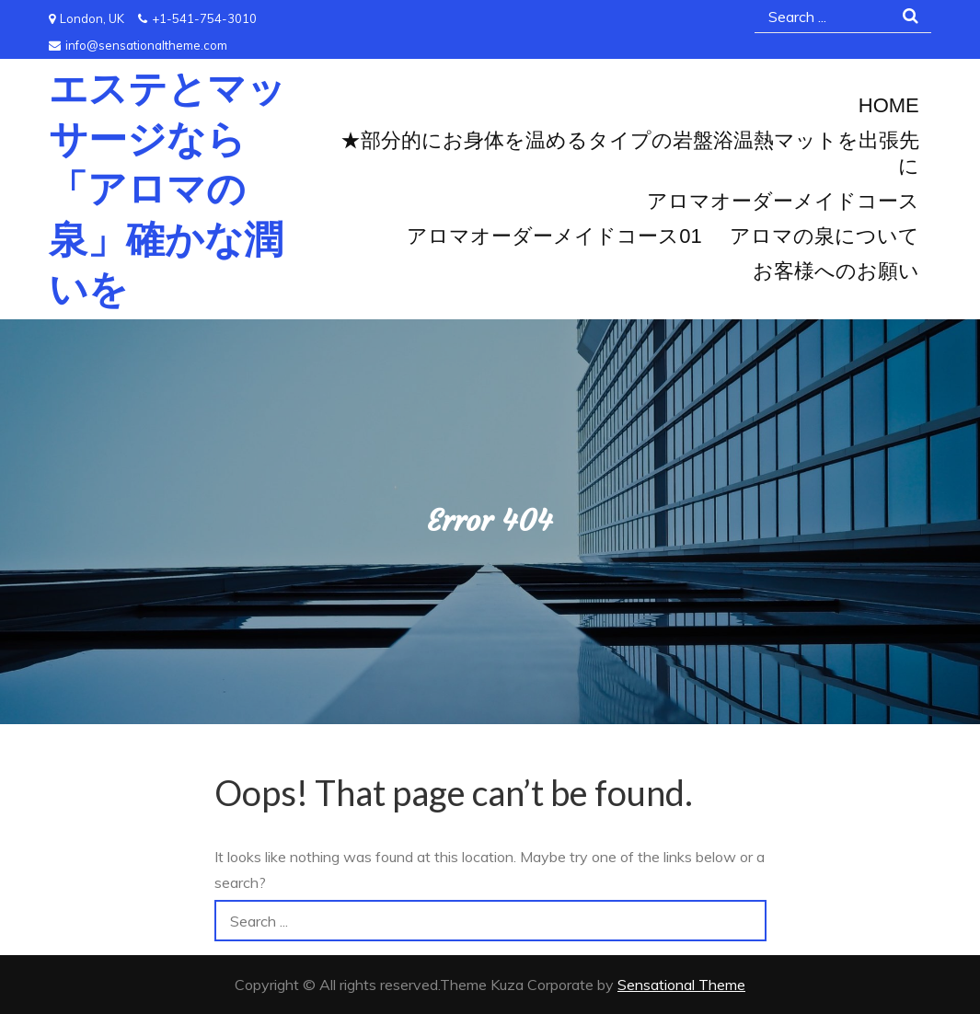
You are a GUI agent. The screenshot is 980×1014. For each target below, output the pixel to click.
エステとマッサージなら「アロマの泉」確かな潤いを (167, 188)
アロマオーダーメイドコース (783, 201)
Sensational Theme (681, 984)
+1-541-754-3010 (197, 18)
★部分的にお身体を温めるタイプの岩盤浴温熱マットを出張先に (629, 153)
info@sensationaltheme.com (138, 45)
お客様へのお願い (836, 270)
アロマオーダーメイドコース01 (554, 236)
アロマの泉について (824, 236)
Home (889, 105)
